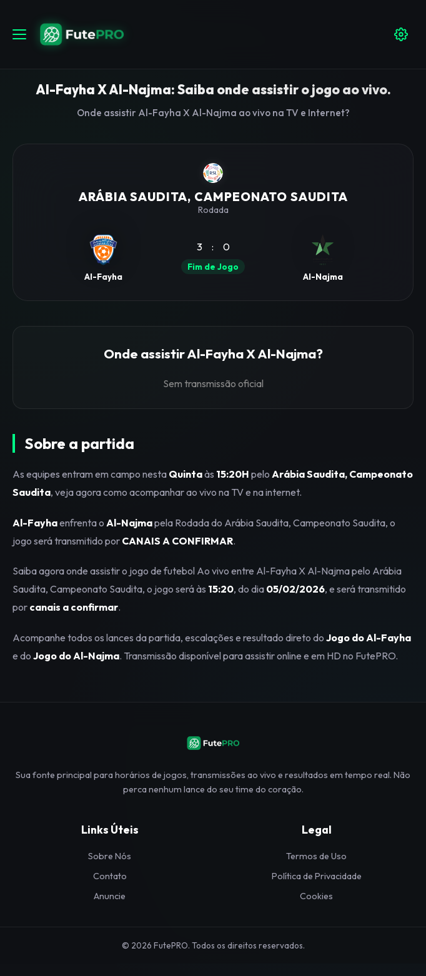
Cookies (316, 896)
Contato (110, 876)
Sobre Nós (109, 856)
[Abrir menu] (19, 34)
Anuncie (110, 896)
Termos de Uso (316, 856)
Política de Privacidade (317, 876)
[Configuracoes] (401, 34)
